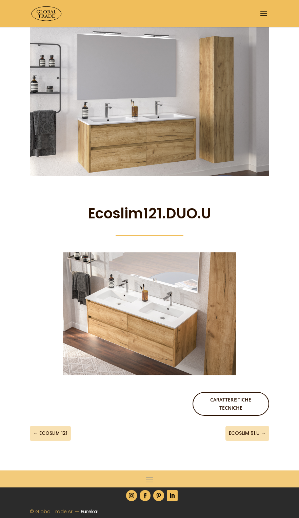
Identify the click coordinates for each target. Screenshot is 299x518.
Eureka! (90, 511)
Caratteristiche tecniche (230, 403)
